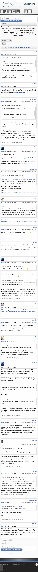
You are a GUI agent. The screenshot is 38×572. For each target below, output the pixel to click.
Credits (12, 564)
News (14, 18)
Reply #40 (3, 473)
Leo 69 (35, 52)
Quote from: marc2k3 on (12, 266)
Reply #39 (3, 445)
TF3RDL (34, 84)
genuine (34, 320)
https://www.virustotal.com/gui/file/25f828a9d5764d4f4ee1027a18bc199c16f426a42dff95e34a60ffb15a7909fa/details (18, 192)
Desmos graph (18, 92)
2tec (35, 198)
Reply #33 (3, 262)
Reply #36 (3, 341)
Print (3, 43)
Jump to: (3, 553)
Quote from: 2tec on (11, 58)
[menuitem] (4, 41)
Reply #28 (3, 151)
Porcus (35, 303)
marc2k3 (34, 227)
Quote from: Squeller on (12, 477)
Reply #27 (3, 101)
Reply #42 (3, 526)
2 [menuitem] (10, 40)
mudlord (34, 147)
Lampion (34, 242)
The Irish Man (33, 500)
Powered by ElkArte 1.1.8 (5, 564)
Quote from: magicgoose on (13, 108)
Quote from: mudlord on (12, 105)
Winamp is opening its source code (11, 20)
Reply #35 (3, 322)
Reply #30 (3, 202)
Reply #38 (3, 422)
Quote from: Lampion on (12, 280)
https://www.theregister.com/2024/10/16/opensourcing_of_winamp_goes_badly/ (18, 221)
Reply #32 (3, 245)
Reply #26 (3, 86)
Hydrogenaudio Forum (8, 18)
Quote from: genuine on (12, 345)
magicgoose (33, 99)
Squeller (34, 440)
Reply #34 (3, 307)
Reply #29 (3, 171)
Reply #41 (3, 502)
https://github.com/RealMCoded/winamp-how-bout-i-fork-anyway (18, 311)
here (23, 35)
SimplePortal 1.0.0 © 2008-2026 (21, 564)
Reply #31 (3, 229)
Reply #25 (3, 54)
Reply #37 (3, 367)
